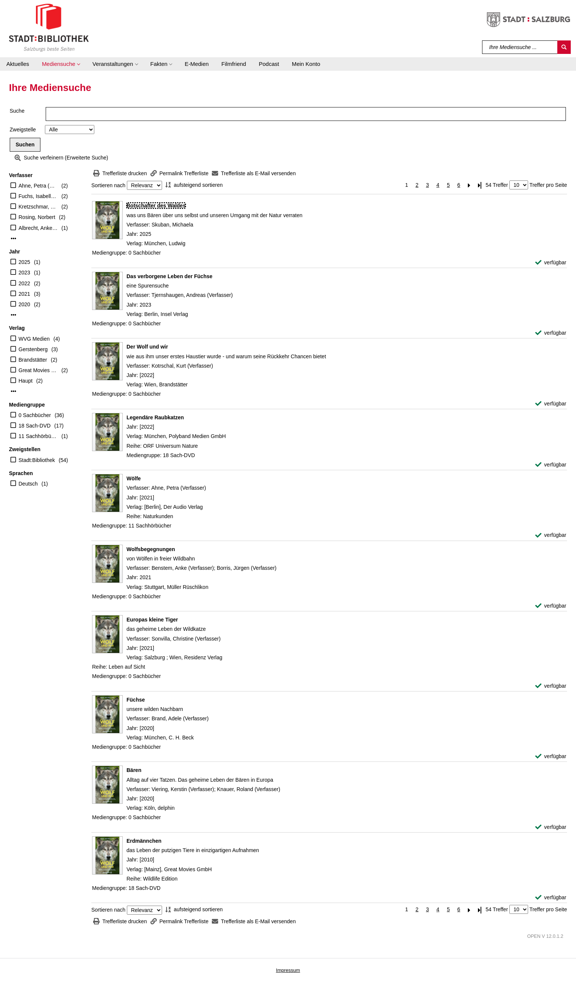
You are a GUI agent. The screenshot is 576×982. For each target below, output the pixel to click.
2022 (24, 283)
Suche (17, 111)
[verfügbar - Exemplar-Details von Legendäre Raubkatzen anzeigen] (550, 464)
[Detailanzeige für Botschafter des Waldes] (156, 206)
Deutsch (28, 484)
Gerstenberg (33, 349)
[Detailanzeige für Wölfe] (134, 478)
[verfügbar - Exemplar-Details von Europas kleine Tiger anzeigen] (550, 686)
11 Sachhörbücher (38, 436)
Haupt (26, 381)
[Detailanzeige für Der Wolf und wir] (147, 347)
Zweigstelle (23, 130)
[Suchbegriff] (520, 47)
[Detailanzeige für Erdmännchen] (144, 841)
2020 (24, 304)
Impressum (288, 970)
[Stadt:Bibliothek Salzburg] (49, 27)
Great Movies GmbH (38, 370)
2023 (24, 273)
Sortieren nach (108, 185)
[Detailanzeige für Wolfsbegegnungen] (151, 549)
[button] (61, 64)
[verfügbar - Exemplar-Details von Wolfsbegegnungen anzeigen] (550, 606)
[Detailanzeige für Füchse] (136, 700)
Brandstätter (33, 360)
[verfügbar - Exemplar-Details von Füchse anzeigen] (550, 756)
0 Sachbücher (35, 415)
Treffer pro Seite (548, 185)
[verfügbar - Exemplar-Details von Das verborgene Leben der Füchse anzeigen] (550, 333)
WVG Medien (34, 339)
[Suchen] (564, 47)
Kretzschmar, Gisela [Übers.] (38, 207)
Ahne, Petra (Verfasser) (38, 186)
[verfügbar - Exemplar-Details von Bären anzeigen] (550, 827)
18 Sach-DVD (35, 426)
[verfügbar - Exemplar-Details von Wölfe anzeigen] (550, 535)
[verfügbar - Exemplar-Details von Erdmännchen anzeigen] (550, 897)
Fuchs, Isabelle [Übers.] (38, 196)
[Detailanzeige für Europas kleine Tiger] (152, 620)
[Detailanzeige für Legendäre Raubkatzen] (155, 417)
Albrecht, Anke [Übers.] (38, 228)
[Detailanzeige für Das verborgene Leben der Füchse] (170, 276)
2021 (24, 294)
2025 (24, 262)
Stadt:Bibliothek (37, 460)
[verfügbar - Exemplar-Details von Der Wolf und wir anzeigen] (550, 403)
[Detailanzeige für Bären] (134, 770)
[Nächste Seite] (469, 185)
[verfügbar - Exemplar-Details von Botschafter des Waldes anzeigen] (550, 262)
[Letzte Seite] (479, 185)
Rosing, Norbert (37, 217)
